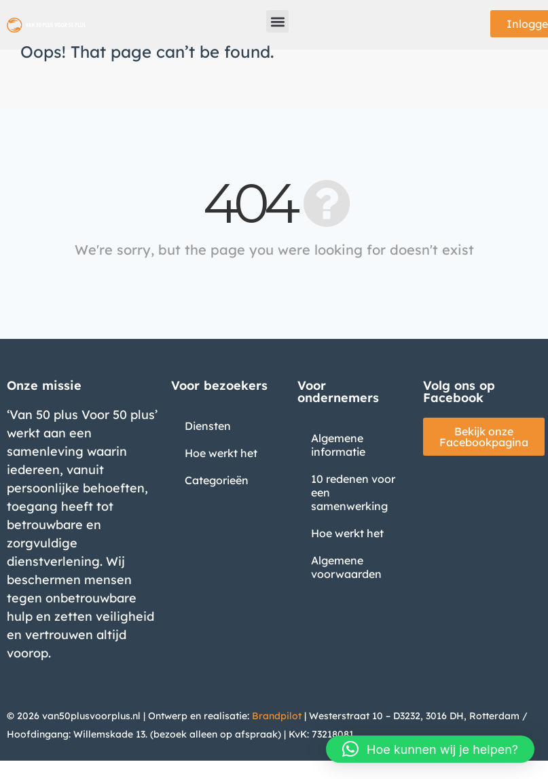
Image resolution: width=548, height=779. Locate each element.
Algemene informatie (338, 444)
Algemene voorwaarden (346, 567)
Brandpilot (277, 716)
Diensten (208, 426)
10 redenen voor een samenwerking (353, 492)
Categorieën (217, 480)
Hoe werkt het (221, 453)
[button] (277, 21)
